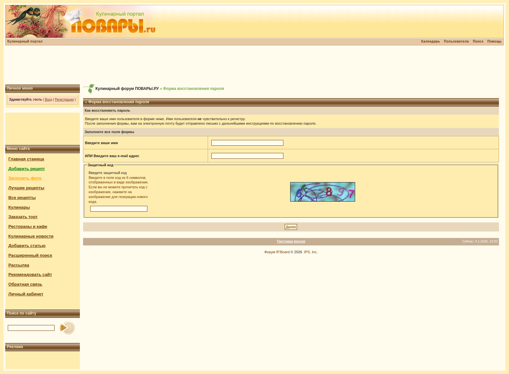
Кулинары (19, 207)
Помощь (494, 41)
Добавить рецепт (26, 168)
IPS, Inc (310, 252)
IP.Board (283, 252)
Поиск (478, 41)
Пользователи (456, 41)
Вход (48, 99)
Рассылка (18, 265)
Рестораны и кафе (27, 226)
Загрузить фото (25, 178)
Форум (269, 252)
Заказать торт (23, 216)
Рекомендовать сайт (30, 274)
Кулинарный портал (25, 41)
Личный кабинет (25, 294)
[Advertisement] (254, 65)
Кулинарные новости (31, 236)
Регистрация (64, 99)
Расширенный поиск (30, 255)
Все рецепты (22, 197)
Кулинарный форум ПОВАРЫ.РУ (127, 88)
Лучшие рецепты (26, 187)
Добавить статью (27, 245)
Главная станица (26, 158)
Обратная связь (25, 284)
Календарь (430, 41)
